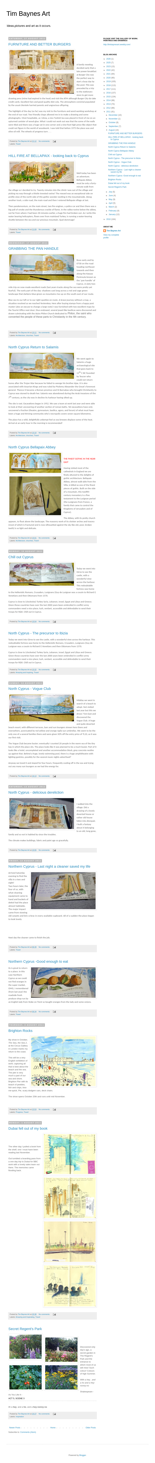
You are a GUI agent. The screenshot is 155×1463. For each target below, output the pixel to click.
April (111, 203)
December (113, 115)
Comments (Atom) (28, 1432)
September (114, 126)
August (112, 130)
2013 (108, 104)
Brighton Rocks (20, 1031)
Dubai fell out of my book (27, 1128)
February (113, 211)
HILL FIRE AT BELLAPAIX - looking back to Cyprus (48, 156)
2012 (108, 108)
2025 (108, 62)
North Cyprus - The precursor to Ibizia (38, 633)
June (111, 195)
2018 (108, 85)
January (112, 214)
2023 (108, 66)
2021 (108, 74)
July (111, 192)
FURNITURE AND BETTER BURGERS (39, 44)
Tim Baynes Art (28, 13)
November (113, 119)
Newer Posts (14, 1428)
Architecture (20, 335)
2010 (108, 219)
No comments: (44, 141)
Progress (19, 1112)
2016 (108, 93)
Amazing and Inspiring (24, 672)
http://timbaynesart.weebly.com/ (116, 44)
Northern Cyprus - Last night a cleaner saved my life (49, 866)
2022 (108, 70)
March (112, 207)
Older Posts (91, 1428)
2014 (108, 100)
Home (53, 1428)
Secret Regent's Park (25, 1329)
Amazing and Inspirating (25, 1317)
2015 (108, 97)
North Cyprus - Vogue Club (29, 689)
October (112, 122)
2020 (108, 78)
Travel (18, 144)
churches (29, 335)
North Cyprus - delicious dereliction (35, 792)
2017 (108, 89)
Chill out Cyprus (20, 557)
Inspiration (20, 1417)
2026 (108, 59)
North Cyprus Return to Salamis (33, 347)
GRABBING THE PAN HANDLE (33, 249)
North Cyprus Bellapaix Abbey (32, 447)
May (111, 199)
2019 (108, 81)
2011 (108, 112)
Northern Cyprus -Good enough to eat (38, 961)
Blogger (82, 1455)
